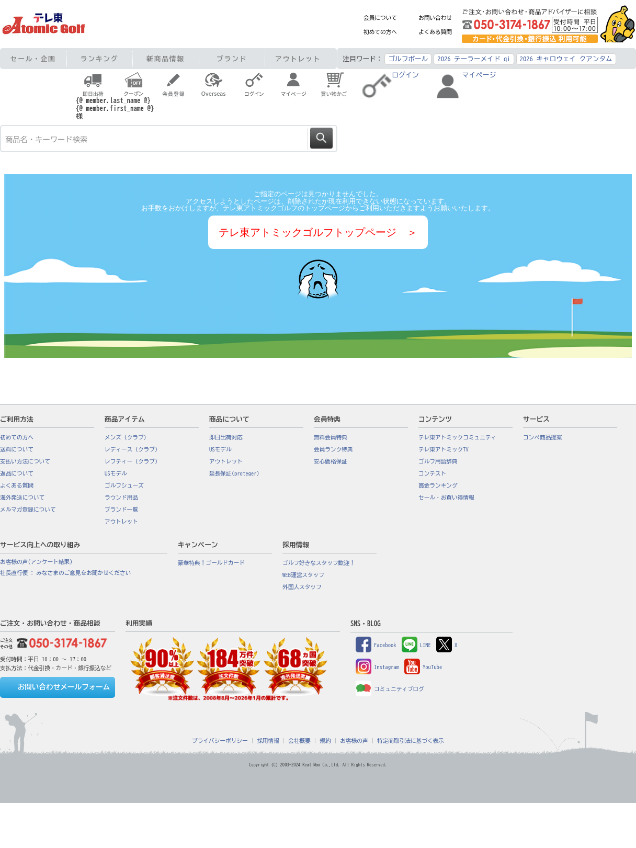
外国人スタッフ (302, 587)
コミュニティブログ (390, 689)
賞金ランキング (438, 485)
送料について (16, 449)
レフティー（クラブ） (133, 461)
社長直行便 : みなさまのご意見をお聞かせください (65, 572)
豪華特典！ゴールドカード (211, 563)
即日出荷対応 (226, 437)
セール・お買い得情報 (446, 497)
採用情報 (268, 740)
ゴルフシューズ (124, 485)
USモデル (116, 473)
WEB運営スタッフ (303, 575)
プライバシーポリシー (220, 740)
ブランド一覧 (121, 509)
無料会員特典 (330, 437)
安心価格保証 (330, 461)
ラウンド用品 (121, 497)
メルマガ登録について (28, 509)
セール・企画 (33, 58)
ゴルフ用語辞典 (438, 461)
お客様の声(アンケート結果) (36, 561)
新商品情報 (165, 58)
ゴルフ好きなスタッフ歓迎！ (318, 563)
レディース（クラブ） (133, 449)
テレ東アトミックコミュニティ (457, 437)
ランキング (100, 58)
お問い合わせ (435, 17)
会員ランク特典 (333, 449)
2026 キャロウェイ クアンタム (566, 58)
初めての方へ (380, 32)
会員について (380, 17)
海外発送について (22, 497)
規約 (325, 740)
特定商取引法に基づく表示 (410, 740)
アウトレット (298, 58)
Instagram (377, 667)
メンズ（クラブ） (127, 437)
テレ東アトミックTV (443, 449)
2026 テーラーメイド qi (473, 58)
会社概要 (299, 740)
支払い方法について (25, 461)
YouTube (423, 667)
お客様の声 (354, 740)
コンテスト (432, 473)
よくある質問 (435, 32)
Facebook (376, 645)
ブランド (232, 58)
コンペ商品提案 (542, 437)
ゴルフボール (408, 58)
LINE (416, 645)
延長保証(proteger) (234, 473)
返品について (16, 473)
